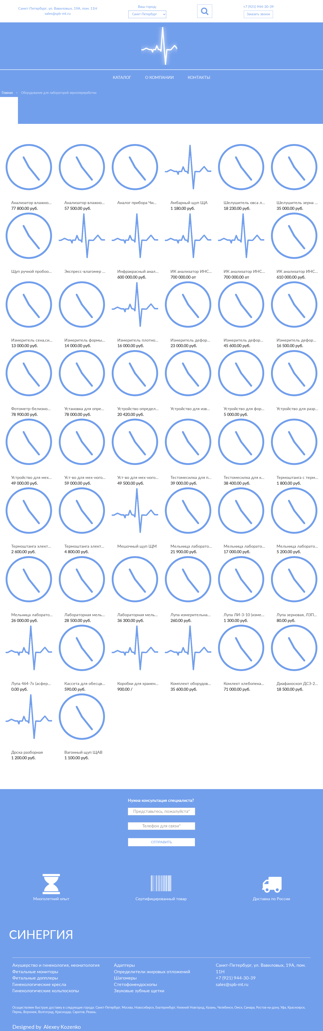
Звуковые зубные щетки (139, 991)
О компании (159, 78)
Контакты (199, 78)
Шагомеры (125, 978)
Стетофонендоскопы (135, 984)
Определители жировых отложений (152, 972)
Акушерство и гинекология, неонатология (56, 965)
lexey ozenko (62, 1027)
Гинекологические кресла (39, 984)
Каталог (122, 78)
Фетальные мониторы (35, 972)
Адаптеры (124, 965)
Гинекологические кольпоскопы (45, 991)
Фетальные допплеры (35, 978)
